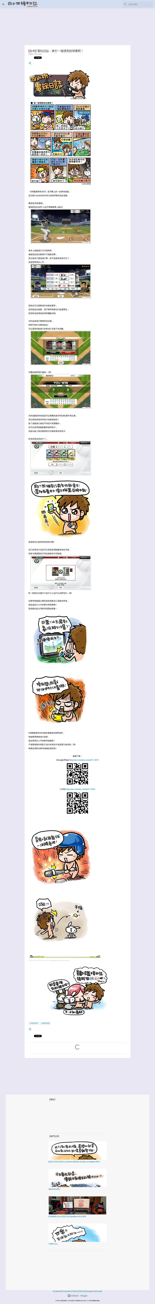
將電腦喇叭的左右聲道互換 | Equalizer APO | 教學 (67, 1216)
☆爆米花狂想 (45, 1023)
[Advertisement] (77, 25)
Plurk (81, 1291)
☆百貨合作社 (33, 1023)
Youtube (66, 1291)
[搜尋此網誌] (140, 4)
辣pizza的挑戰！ (54, 1189)
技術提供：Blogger (77, 1296)
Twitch (75, 1291)
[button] (29, 63)
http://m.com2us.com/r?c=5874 (80, 789)
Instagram (89, 1291)
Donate (99, 1291)
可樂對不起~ (53, 1244)
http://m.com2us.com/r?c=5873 (84, 760)
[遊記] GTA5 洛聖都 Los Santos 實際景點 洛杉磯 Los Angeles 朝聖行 (74, 1162)
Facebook (57, 1291)
